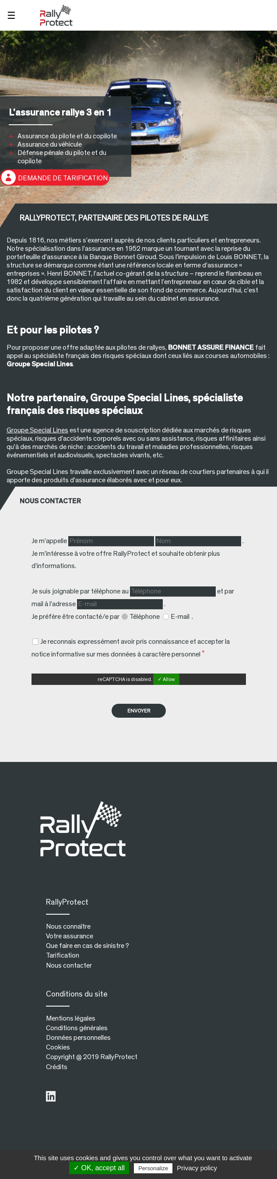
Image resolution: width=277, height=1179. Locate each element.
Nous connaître (68, 926)
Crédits (56, 1066)
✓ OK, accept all (99, 1168)
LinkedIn (51, 1096)
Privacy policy (197, 1168)
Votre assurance (69, 936)
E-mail (181, 616)
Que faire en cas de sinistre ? (87, 945)
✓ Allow (166, 679)
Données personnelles (78, 1037)
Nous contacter (69, 965)
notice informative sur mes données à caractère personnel (116, 654)
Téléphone (145, 616)
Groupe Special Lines (37, 430)
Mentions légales (70, 1018)
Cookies (58, 1047)
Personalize (153, 1168)
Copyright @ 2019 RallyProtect (91, 1056)
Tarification (62, 955)
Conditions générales (77, 1028)
